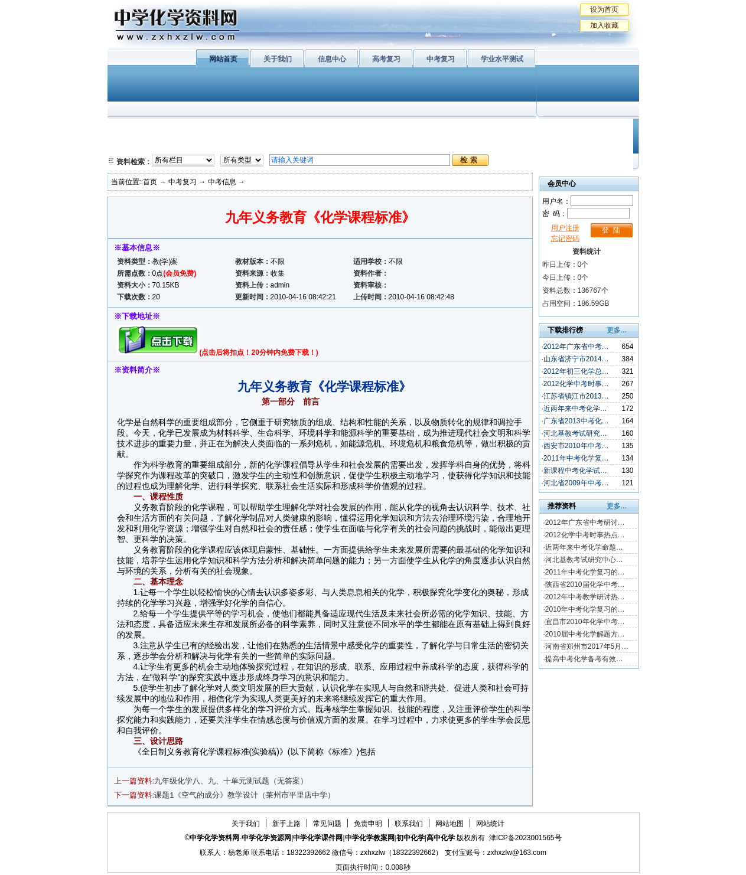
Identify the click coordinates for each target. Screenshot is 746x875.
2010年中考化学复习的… (585, 609)
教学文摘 (585, 130)
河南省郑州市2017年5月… (586, 646)
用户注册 (565, 228)
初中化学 (526, 130)
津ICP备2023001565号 (525, 838)
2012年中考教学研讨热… (585, 597)
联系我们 (409, 824)
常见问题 (327, 824)
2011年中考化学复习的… (585, 572)
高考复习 (386, 59)
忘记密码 (565, 238)
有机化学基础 (336, 130)
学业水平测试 (502, 59)
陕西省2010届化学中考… (585, 584)
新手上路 (286, 824)
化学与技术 (188, 145)
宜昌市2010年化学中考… (585, 622)
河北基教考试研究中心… (584, 560)
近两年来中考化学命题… (584, 547)
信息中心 (332, 59)
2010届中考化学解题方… (585, 634)
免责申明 (368, 824)
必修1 (131, 130)
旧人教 (398, 145)
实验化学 (336, 145)
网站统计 (490, 824)
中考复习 (440, 59)
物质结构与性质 (260, 130)
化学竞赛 (585, 145)
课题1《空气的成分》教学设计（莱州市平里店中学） (244, 795)
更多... (617, 330)
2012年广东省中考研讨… (585, 522)
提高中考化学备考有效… (584, 659)
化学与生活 (188, 130)
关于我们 (277, 59)
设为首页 (604, 9)
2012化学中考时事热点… (585, 535)
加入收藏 (604, 25)
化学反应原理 (260, 145)
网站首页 (223, 59)
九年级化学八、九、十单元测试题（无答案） (231, 780)
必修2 (131, 145)
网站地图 (449, 824)
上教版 (398, 130)
